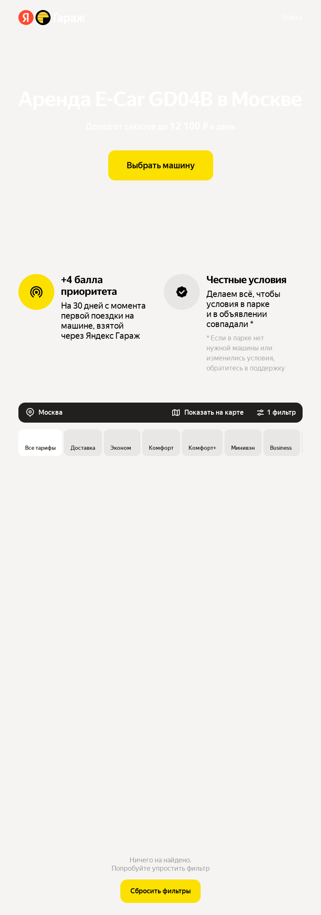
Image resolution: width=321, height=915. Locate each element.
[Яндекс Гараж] (52, 17)
